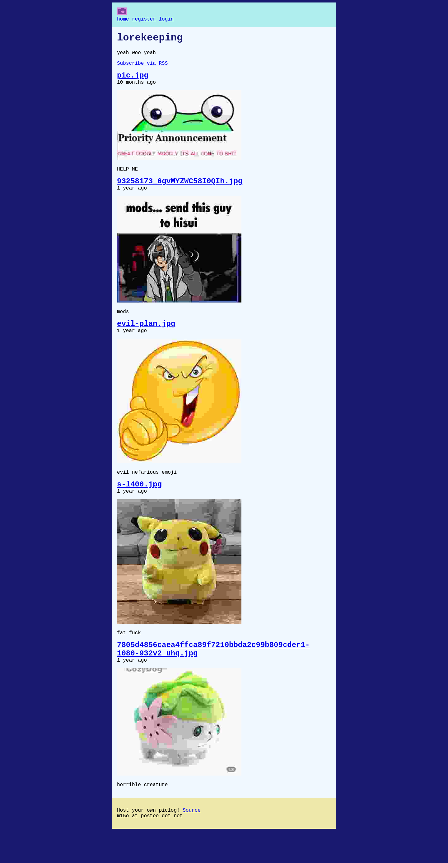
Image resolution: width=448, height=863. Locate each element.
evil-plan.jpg (146, 339)
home (123, 19)
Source (192, 840)
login (166, 19)
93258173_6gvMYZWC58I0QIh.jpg (179, 192)
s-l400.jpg (139, 504)
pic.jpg (132, 82)
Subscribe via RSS (142, 68)
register (144, 19)
